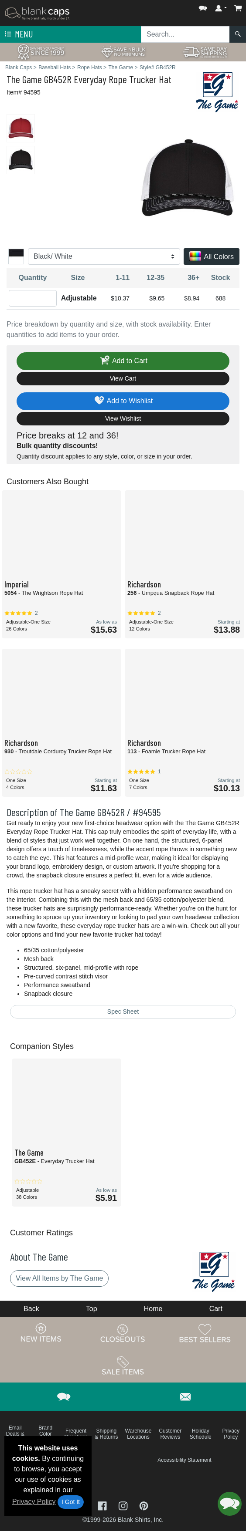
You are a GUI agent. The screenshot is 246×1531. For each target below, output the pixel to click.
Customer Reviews (170, 1434)
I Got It (71, 1501)
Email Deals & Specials (15, 1434)
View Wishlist (123, 418)
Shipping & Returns (106, 1434)
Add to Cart (123, 361)
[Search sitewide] (185, 34)
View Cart (123, 378)
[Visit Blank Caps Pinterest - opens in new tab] (143, 1505)
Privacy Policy (34, 1501)
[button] (202, 6)
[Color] (104, 256)
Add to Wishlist (123, 401)
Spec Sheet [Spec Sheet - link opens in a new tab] (123, 1011)
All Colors (211, 257)
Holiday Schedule (201, 1434)
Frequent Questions (76, 1434)
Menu (18, 34)
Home (153, 1308)
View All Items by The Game (59, 1278)
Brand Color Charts (45, 1434)
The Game (24, 79)
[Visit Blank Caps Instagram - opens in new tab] (123, 1505)
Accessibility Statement (184, 1460)
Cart (215, 1308)
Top (91, 1308)
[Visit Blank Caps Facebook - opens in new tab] (103, 1505)
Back (31, 1308)
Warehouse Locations (138, 1434)
